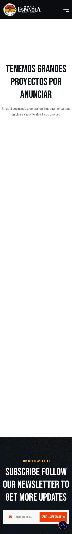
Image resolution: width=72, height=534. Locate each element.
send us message (53, 517)
